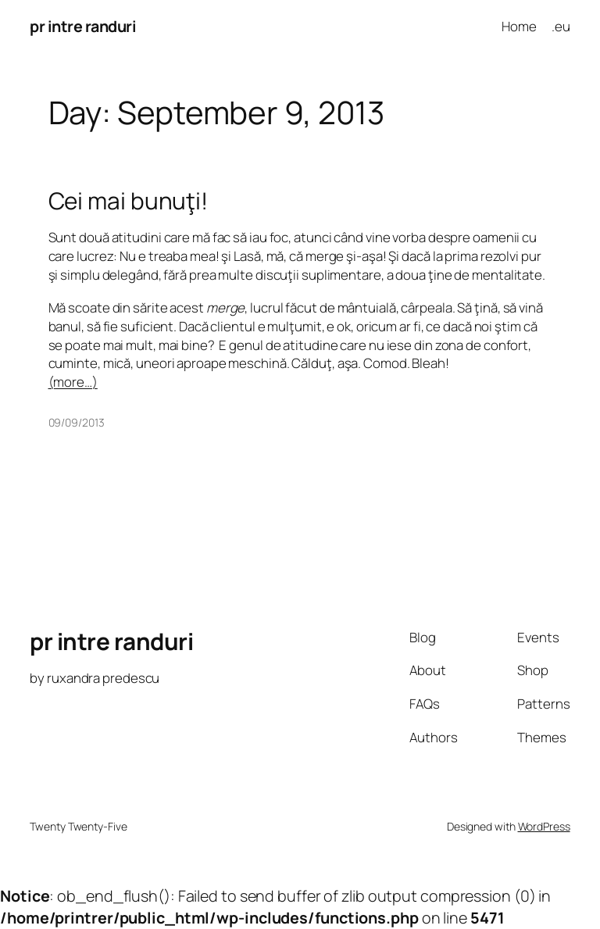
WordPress (544, 826)
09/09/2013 (76, 422)
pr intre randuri (83, 26)
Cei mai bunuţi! (128, 200)
